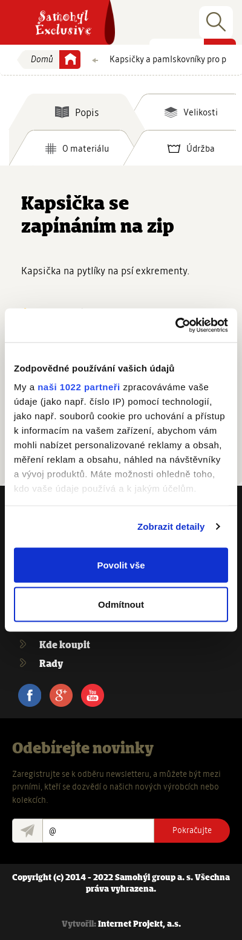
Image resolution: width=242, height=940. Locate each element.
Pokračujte (192, 830)
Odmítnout (121, 604)
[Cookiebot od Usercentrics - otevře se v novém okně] (175, 325)
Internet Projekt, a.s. (139, 925)
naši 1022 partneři (79, 387)
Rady (51, 664)
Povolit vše (121, 564)
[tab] (76, 112)
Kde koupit (64, 645)
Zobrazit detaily (171, 526)
